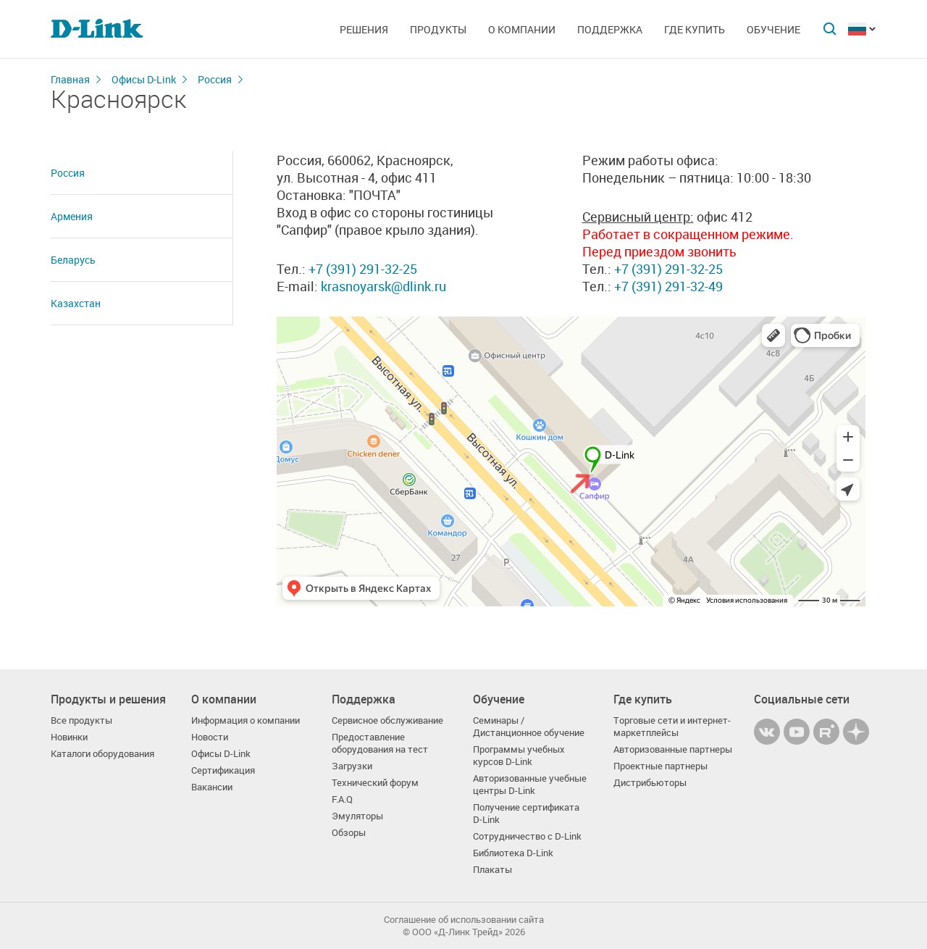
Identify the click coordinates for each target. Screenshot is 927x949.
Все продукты (81, 720)
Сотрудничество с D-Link (527, 836)
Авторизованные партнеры (672, 749)
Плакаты (492, 870)
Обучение (773, 29)
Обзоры (349, 833)
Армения (72, 216)
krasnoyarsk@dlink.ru (383, 286)
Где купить (694, 29)
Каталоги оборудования (102, 754)
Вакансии (211, 787)
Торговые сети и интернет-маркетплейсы (672, 726)
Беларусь (73, 260)
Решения (364, 29)
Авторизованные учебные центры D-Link (530, 784)
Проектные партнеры (660, 766)
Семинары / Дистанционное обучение (528, 726)
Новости (209, 737)
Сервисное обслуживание (387, 720)
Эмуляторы (357, 816)
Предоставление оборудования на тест (380, 743)
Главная (70, 79)
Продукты (438, 29)
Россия (215, 79)
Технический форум (375, 783)
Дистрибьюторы (650, 783)
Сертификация (223, 770)
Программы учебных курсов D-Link (519, 755)
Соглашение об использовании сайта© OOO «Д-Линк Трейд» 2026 (464, 926)
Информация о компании (245, 720)
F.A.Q (342, 799)
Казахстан (76, 303)
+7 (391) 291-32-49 (667, 286)
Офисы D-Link (144, 79)
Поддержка (609, 29)
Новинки (69, 737)
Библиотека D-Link (513, 853)
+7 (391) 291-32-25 (363, 268)
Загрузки (352, 766)
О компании (521, 29)
